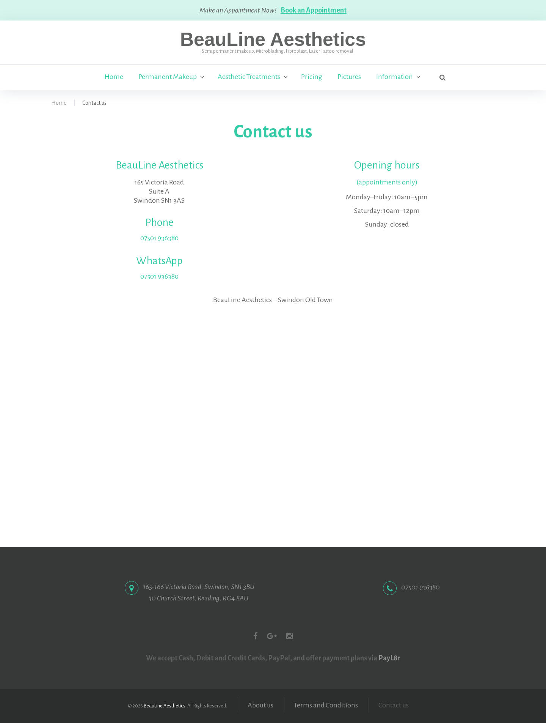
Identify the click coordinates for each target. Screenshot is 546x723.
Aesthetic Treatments (249, 77)
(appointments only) (386, 182)
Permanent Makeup (167, 77)
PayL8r (389, 658)
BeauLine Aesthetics (273, 39)
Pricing (311, 77)
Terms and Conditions (326, 705)
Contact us (393, 705)
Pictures (349, 77)
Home (114, 77)
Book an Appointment (314, 10)
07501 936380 (159, 238)
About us (260, 705)
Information (394, 77)
